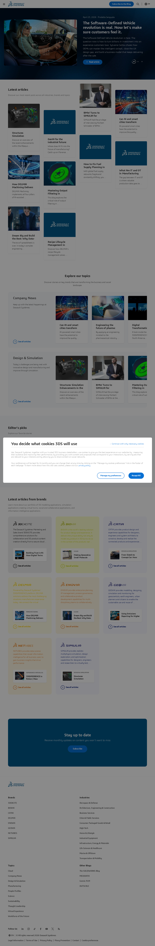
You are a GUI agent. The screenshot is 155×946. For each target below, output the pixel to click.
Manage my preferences (110, 476)
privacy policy (84, 466)
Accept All (136, 476)
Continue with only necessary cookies (128, 444)
